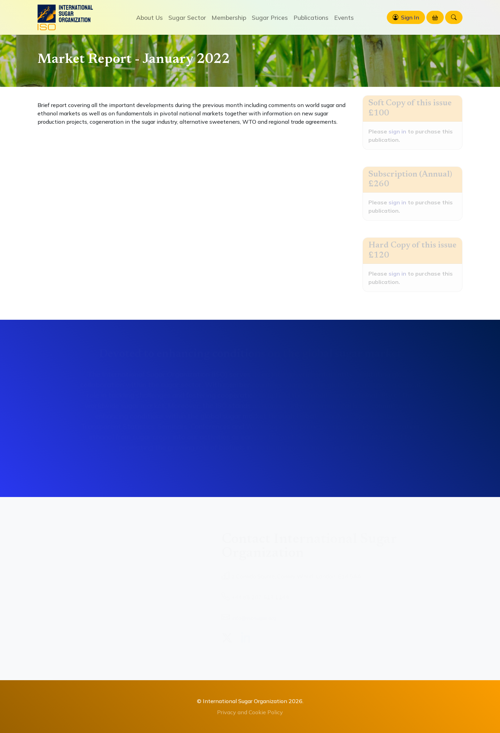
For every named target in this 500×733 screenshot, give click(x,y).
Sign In (410, 17)
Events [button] (344, 17)
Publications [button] (310, 17)
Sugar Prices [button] (270, 17)
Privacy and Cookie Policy (250, 712)
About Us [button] (149, 17)
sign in (397, 131)
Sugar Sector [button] (187, 17)
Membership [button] (228, 17)
